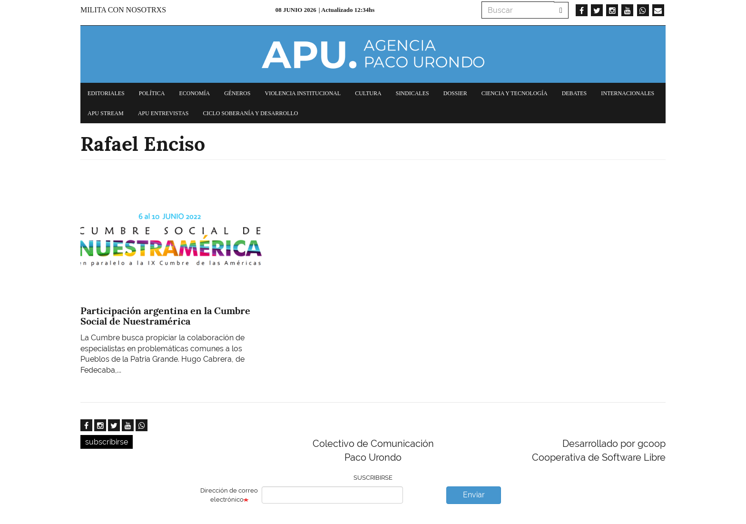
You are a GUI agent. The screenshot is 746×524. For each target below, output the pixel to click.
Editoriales (106, 93)
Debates (574, 93)
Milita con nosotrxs (123, 10)
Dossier (455, 93)
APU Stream (106, 113)
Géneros (237, 93)
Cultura (368, 93)
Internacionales (627, 93)
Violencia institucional (303, 93)
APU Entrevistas (163, 113)
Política (152, 93)
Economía (194, 93)
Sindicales (412, 93)
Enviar (474, 494)
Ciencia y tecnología (514, 93)
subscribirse (106, 441)
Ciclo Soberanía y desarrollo (250, 113)
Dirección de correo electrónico (229, 495)
